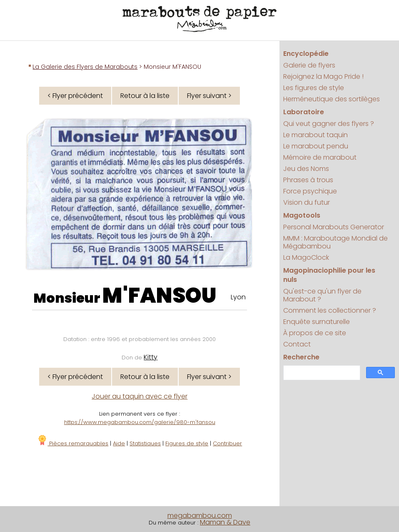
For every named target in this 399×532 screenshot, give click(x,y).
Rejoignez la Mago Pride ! (323, 76)
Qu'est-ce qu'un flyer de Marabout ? (322, 295)
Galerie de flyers (309, 65)
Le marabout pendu (315, 146)
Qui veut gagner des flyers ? (328, 123)
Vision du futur (306, 202)
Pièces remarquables (72, 443)
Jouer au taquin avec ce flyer (139, 396)
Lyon (238, 297)
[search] (320, 373)
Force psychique (310, 191)
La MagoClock (306, 257)
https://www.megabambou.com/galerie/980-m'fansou (139, 422)
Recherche (301, 357)
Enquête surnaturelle (316, 321)
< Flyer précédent (75, 95)
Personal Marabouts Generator (333, 227)
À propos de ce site (314, 333)
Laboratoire (303, 112)
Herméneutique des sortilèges (331, 99)
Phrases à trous (308, 180)
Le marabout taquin (315, 135)
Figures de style (186, 443)
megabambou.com (199, 515)
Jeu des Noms (306, 168)
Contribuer (227, 443)
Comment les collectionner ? (329, 310)
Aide (119, 443)
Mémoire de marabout (320, 157)
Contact (297, 344)
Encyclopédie (306, 53)
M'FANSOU (159, 295)
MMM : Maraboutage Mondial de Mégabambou (335, 242)
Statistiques (145, 443)
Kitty (150, 357)
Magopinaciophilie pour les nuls (329, 275)
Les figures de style (313, 88)
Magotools (301, 215)
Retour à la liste (145, 95)
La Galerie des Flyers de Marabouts (84, 67)
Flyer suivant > (209, 95)
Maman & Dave (225, 522)
